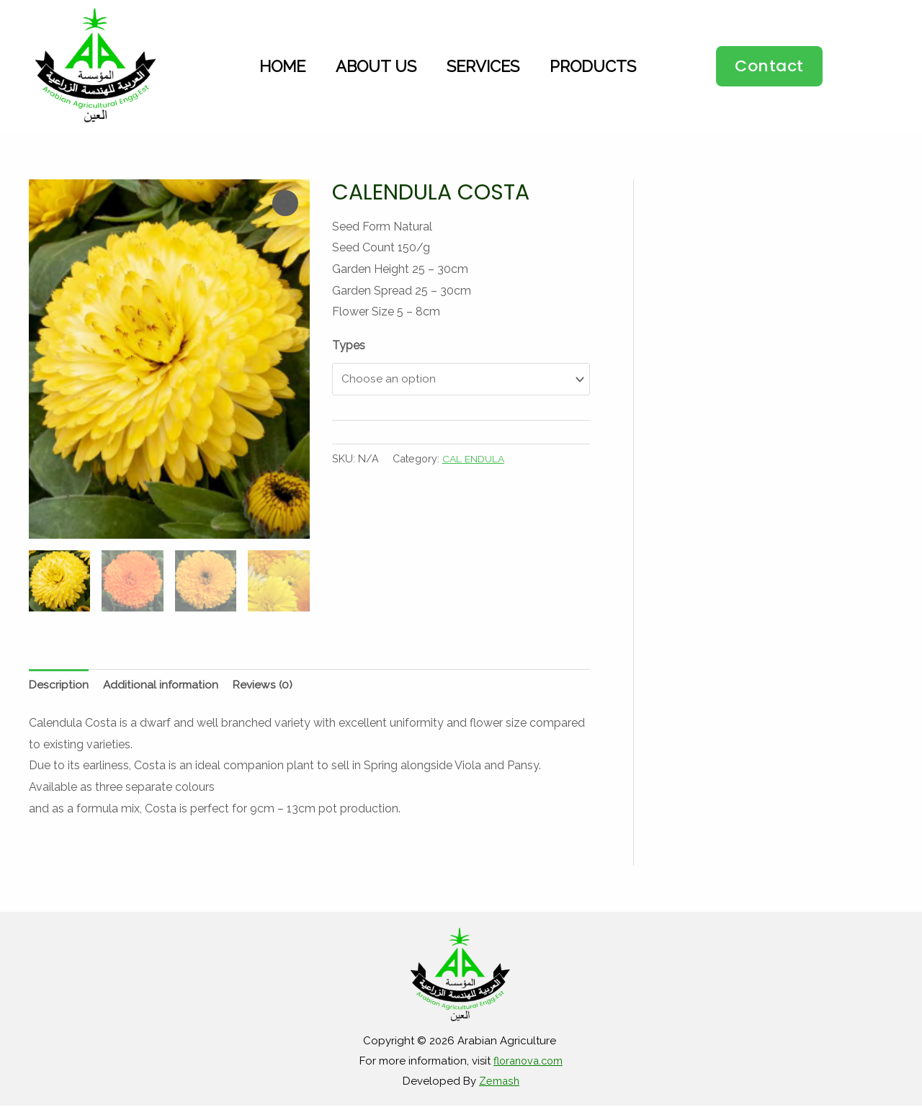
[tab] (59, 685)
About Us (376, 66)
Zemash (498, 1081)
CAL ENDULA (474, 460)
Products (593, 66)
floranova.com (528, 1062)
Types (348, 345)
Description (59, 685)
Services (483, 66)
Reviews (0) (267, 685)
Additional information (163, 685)
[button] (769, 66)
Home (282, 66)
